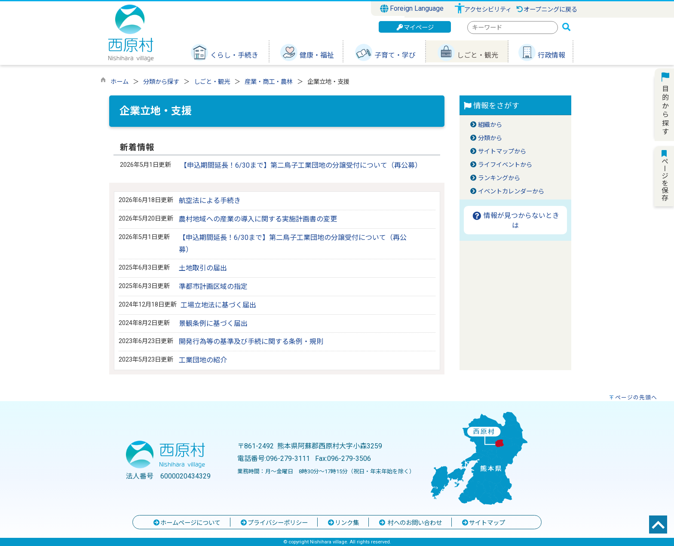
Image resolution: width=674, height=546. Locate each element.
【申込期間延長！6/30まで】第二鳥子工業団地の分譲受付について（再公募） (301, 165)
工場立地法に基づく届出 (218, 305)
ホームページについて (187, 523)
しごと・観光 (212, 82)
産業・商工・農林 (269, 82)
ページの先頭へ (636, 397)
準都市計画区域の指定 (213, 286)
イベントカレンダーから (511, 191)
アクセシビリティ (488, 9)
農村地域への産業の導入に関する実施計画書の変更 (258, 219)
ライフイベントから (505, 165)
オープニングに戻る (546, 9)
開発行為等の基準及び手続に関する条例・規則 (251, 341)
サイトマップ (483, 523)
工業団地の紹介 (203, 360)
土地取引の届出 (203, 268)
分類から (490, 138)
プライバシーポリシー (274, 523)
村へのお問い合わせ (410, 523)
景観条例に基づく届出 (213, 323)
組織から (490, 125)
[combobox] (513, 27)
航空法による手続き (210, 200)
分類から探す (161, 82)
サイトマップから (502, 151)
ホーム (119, 82)
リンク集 (343, 523)
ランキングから (499, 178)
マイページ (415, 27)
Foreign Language (412, 8)
